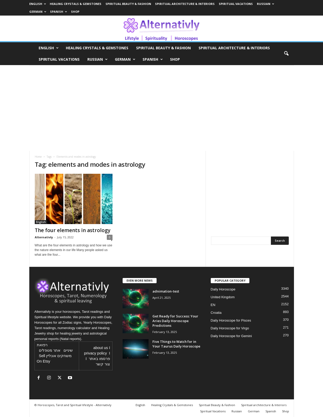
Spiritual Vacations (236, 4)
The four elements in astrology (72, 230)
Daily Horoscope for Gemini (231, 336)
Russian (265, 4)
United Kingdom (223, 297)
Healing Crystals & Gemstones (75, 4)
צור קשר (103, 364)
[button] (286, 53)
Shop (75, 11)
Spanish (58, 11)
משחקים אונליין (59, 356)
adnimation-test (165, 291)
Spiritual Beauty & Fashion (128, 4)
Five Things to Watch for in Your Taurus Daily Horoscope (176, 344)
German (37, 11)
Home (38, 156)
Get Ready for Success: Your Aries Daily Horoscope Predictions (175, 321)
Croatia (216, 313)
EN (213, 305)
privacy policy (95, 353)
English (37, 4)
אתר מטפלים (49, 350)
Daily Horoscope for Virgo (230, 328)
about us (100, 348)
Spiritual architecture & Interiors (185, 4)
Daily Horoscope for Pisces (231, 320)
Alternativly (44, 237)
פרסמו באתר (99, 359)
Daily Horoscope (223, 289)
